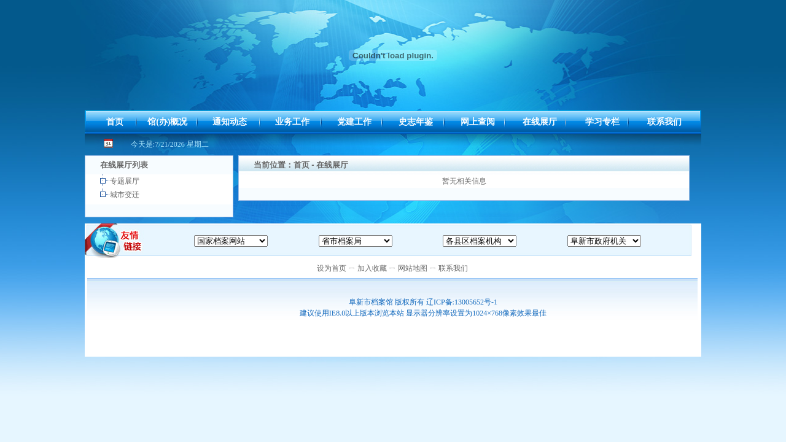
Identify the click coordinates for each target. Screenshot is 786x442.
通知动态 (229, 121)
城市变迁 (125, 194)
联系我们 (664, 121)
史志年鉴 (416, 121)
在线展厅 (540, 121)
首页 (114, 121)
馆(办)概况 (167, 121)
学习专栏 (602, 121)
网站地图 (412, 268)
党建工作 (354, 121)
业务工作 (292, 121)
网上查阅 (478, 121)
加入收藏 (372, 268)
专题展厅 (125, 181)
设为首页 (331, 268)
